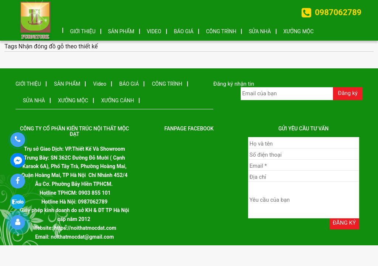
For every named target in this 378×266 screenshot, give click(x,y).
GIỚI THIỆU (83, 31)
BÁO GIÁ (183, 31)
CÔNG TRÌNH (221, 31)
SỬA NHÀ (260, 31)
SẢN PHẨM (121, 31)
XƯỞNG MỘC (299, 31)
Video (154, 31)
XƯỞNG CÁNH (117, 100)
